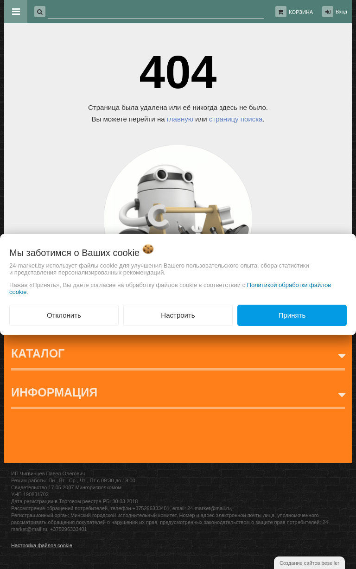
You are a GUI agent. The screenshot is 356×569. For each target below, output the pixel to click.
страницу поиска (236, 119)
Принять (292, 315)
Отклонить (64, 315)
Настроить (178, 315)
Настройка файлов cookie (41, 545)
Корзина (301, 12)
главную (180, 119)
